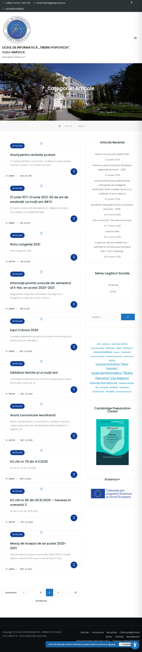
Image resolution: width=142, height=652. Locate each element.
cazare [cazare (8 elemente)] (119, 348)
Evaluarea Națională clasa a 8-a (93, 641)
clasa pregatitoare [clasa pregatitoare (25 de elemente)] (102, 351)
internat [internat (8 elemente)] (112, 360)
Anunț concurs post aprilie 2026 (112, 154)
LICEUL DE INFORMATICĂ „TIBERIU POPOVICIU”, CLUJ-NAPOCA (36, 49)
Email (136, 2)
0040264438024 (15, 8)
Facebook (131, 2)
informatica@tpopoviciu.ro (51, 2)
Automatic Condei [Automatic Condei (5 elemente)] (97, 348)
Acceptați (126, 644)
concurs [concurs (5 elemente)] (117, 352)
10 (77, 592)
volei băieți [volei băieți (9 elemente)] (110, 391)
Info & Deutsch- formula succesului (112, 220)
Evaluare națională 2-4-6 (126, 641)
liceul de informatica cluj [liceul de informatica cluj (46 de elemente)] (103, 382)
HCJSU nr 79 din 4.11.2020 (29, 461)
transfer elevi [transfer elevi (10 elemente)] (98, 391)
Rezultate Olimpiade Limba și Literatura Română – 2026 (112, 207)
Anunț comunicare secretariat (33, 415)
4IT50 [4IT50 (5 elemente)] (99, 344)
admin (10, 176)
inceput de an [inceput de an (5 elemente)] (128, 356)
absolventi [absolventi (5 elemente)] (106, 344)
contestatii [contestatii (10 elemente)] (126, 352)
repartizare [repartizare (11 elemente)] (124, 387)
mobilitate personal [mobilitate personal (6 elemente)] (126, 383)
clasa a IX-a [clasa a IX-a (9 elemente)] (128, 348)
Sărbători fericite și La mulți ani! (34, 372)
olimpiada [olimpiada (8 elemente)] (104, 387)
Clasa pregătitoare (130, 632)
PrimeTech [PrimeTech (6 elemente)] (114, 387)
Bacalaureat (133, 636)
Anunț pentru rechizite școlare (32, 155)
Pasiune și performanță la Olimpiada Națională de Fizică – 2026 (112, 167)
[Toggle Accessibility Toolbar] (135, 645)
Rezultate (112, 632)
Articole (17, 145)
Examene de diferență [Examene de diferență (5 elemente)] (114, 356)
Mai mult (111, 644)
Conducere (98, 632)
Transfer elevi (112, 231)
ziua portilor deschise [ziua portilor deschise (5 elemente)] (124, 391)
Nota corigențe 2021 (25, 244)
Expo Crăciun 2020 (24, 330)
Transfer (119, 636)
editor (10, 261)
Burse (109, 636)
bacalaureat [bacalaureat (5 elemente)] (110, 348)
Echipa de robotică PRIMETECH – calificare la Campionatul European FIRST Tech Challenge (112, 247)
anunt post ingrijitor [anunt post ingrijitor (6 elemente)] (119, 344)
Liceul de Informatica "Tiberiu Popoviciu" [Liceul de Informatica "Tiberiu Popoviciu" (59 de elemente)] (112, 366)
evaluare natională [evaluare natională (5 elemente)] (97, 356)
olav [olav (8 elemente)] (97, 387)
